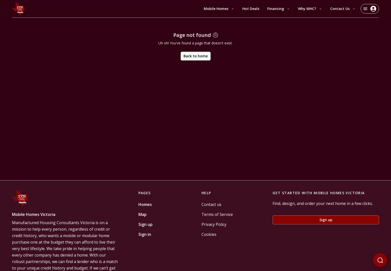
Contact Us (343, 8)
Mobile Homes (219, 8)
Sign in (144, 234)
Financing (278, 8)
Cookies (208, 234)
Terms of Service (217, 214)
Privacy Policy (213, 224)
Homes (145, 204)
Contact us (211, 204)
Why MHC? (310, 8)
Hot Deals (250, 8)
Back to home (196, 56)
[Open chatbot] (380, 260)
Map (142, 214)
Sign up (145, 224)
